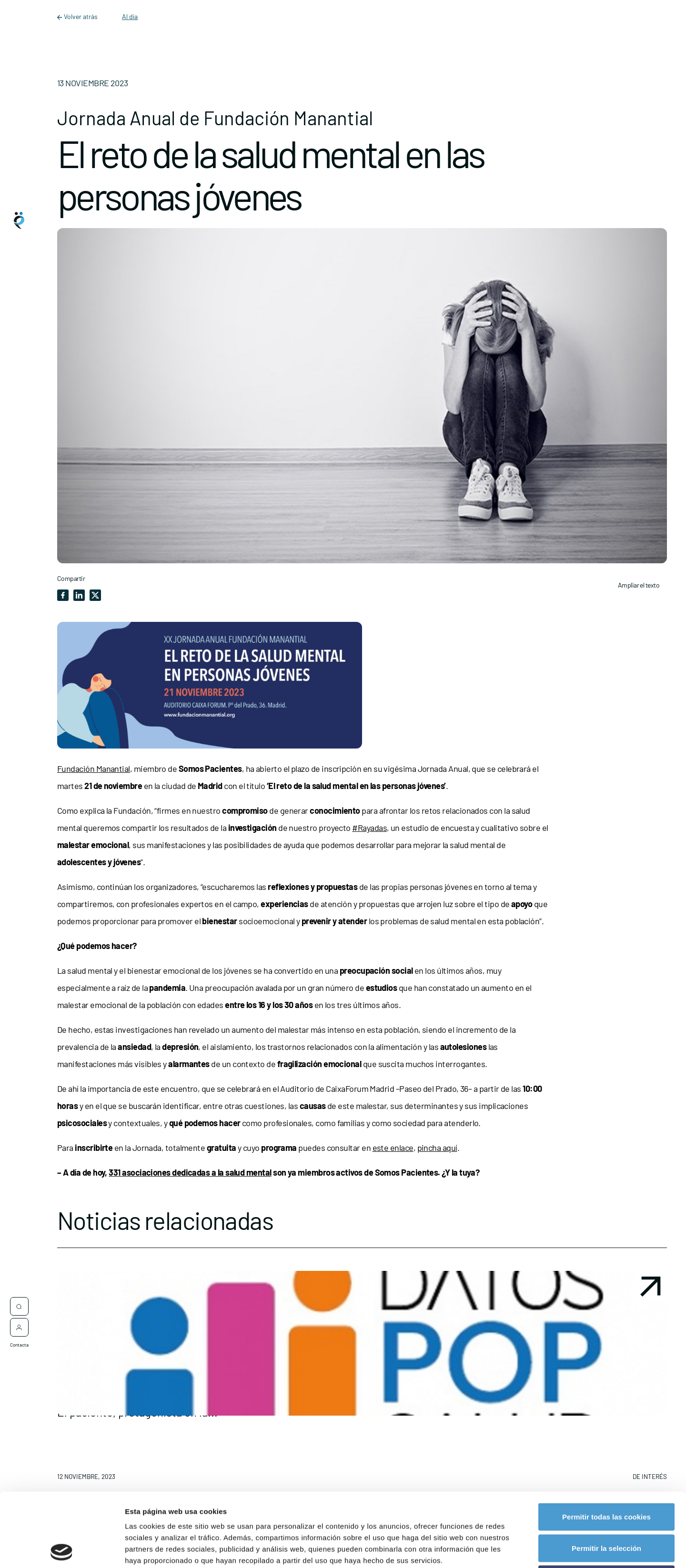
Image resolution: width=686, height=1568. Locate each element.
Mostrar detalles (512, 1549)
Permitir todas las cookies (606, 1443)
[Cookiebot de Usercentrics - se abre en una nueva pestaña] (61, 1549)
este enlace (393, 1147)
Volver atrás (78, 16)
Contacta (19, 1340)
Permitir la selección (606, 1474)
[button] (362, 1379)
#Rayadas (369, 827)
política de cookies (322, 1510)
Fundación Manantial (93, 768)
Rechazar (607, 1505)
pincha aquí (437, 1147)
